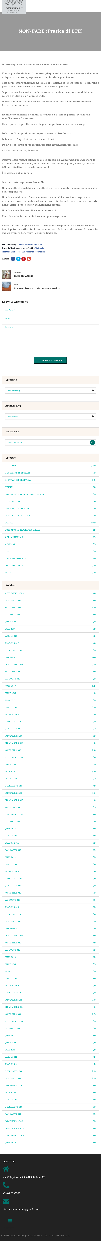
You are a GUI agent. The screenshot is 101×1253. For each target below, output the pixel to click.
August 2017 (50, 679)
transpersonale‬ (18, 252)
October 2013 (50, 893)
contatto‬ (6, 252)
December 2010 (50, 1085)
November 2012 (50, 936)
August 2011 (50, 1028)
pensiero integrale (50, 508)
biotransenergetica (50, 480)
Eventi (50, 487)
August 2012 (50, 950)
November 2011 (50, 1007)
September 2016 (50, 757)
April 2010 (50, 1100)
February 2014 (50, 879)
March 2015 (50, 843)
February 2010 (50, 1107)
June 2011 (50, 1043)
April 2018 (50, 636)
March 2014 (50, 871)
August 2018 (50, 615)
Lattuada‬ (39, 248)
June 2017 (50, 693)
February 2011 (50, 1071)
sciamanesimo (50, 537)
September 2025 (50, 593)
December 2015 (50, 793)
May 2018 (50, 629)
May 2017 (50, 700)
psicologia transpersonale (50, 530)
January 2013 (50, 921)
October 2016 (50, 750)
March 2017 (50, 714)
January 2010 (50, 1114)
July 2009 (50, 1142)
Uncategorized (50, 566)
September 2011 (50, 1021)
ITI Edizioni (50, 501)
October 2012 (50, 943)
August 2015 (50, 821)
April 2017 (50, 707)
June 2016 (50, 764)
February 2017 (50, 722)
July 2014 (50, 857)
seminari (50, 544)
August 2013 (50, 900)
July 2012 (50, 957)
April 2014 (50, 864)
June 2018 (50, 622)
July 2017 (50, 686)
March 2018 (50, 643)
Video (50, 573)
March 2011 (50, 1064)
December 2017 (50, 657)
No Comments (61, 65)
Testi (50, 551)
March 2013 (50, 907)
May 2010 (50, 1093)
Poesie (50, 523)
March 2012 (50, 986)
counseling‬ (40, 252)
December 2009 (50, 1121)
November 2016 (50, 743)
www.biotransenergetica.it (30, 244)
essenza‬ (30, 252)
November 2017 (50, 664)
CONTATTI (9, 1161)
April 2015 (50, 836)
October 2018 (50, 607)
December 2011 (50, 1000)
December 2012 (50, 928)
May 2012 (50, 971)
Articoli (47, 65)
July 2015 (50, 829)
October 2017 (50, 672)
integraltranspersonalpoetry (50, 494)
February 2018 (50, 650)
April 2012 (50, 978)
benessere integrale (50, 473)
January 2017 (50, 729)
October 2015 (50, 807)
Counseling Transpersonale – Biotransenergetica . (37, 288)
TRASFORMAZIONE (23, 276)
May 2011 (50, 1050)
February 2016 (50, 786)
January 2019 (50, 600)
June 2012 (50, 964)
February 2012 (50, 993)
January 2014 (50, 886)
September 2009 (50, 1135)
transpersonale (50, 558)
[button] (9, 1222)
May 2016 (50, 772)
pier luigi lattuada (50, 516)
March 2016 (50, 779)
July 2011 (50, 1035)
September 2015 (50, 814)
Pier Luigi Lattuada (15, 65)
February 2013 (50, 914)
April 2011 (50, 1057)
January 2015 (50, 850)
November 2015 (50, 800)
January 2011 (50, 1078)
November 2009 (50, 1128)
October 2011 (50, 1014)
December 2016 (50, 736)
